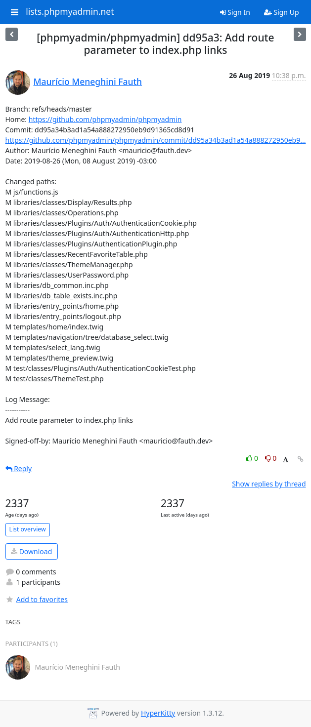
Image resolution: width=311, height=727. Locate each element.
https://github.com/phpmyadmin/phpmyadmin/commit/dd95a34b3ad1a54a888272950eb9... (155, 140)
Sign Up (281, 12)
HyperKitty (158, 713)
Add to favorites (36, 599)
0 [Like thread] (253, 458)
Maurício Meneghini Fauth (88, 81)
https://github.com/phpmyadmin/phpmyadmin (105, 119)
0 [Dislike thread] (271, 458)
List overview (27, 529)
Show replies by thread (269, 483)
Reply (18, 468)
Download (31, 551)
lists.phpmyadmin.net (70, 12)
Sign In (235, 12)
